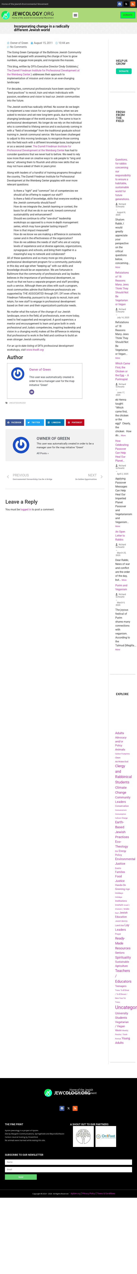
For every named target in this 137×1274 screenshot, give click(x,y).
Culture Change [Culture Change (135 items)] (121, 818)
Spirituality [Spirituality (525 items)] (123, 957)
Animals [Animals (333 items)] (120, 749)
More (117, 267)
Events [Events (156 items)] (118, 868)
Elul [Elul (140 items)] (116, 851)
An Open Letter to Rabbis (120, 535)
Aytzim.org (75, 1193)
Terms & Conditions (106, 1193)
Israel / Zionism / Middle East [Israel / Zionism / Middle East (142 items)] (122, 909)
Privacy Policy (88, 1193)
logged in (26, 509)
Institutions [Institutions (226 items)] (121, 901)
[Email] (31, 392)
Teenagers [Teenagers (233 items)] (120, 986)
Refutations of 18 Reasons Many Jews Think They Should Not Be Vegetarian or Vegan (122, 288)
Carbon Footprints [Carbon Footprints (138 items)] (122, 754)
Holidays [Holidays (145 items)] (118, 897)
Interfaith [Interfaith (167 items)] (119, 905)
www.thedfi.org (35, 349)
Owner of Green (40, 369)
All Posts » (43, 453)
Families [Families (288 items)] (120, 872)
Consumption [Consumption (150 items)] (120, 814)
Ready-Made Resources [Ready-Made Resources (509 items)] (122, 943)
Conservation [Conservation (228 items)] (122, 806)
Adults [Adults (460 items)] (119, 733)
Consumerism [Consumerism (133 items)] (121, 810)
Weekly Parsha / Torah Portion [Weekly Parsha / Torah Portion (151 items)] (121, 1034)
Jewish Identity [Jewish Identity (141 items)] (121, 921)
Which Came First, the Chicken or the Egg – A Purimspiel (122, 371)
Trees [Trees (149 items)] (117, 990)
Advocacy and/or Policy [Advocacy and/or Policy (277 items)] (120, 741)
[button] (75, 15)
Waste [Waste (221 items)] (118, 1030)
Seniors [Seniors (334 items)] (120, 952)
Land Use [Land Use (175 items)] (119, 925)
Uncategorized (17, 403)
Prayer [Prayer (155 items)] (118, 934)
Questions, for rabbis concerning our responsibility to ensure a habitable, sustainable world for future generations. (123, 179)
